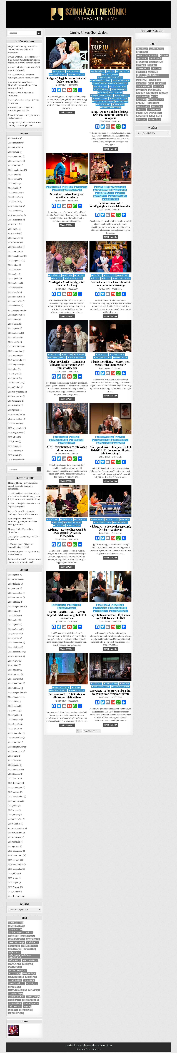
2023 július (13, 265)
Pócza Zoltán (101, 196)
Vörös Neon (119, 104)
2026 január (13, 152)
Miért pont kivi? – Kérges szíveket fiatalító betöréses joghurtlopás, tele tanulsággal (110, 450)
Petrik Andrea (101, 608)
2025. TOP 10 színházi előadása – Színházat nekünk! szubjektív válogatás (110, 115)
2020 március (14, 401)
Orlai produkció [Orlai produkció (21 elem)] (16, 977)
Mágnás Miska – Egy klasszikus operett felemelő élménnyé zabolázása (23, 49)
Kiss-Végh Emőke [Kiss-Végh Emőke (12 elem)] (30, 960)
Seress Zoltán (77, 440)
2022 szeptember (16, 310)
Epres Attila (82, 187)
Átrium (111, 71)
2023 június (13, 270)
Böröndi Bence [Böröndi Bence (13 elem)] (27, 936)
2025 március (14, 193)
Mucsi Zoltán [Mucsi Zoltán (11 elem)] (29, 973)
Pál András (80, 354)
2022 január (13, 342)
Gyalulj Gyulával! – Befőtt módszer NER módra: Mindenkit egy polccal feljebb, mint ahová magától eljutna (24, 60)
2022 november (15, 301)
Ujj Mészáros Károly (77, 357)
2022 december (15, 297)
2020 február (14, 405)
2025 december (15, 156)
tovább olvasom (67, 112)
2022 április (13, 328)
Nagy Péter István (103, 89)
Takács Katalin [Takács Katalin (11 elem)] (15, 1006)
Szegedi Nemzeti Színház (103, 101)
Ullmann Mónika (121, 522)
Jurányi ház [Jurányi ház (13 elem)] (14, 952)
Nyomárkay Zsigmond (106, 193)
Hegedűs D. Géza (112, 683)
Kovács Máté (118, 605)
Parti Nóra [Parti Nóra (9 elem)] (31, 977)
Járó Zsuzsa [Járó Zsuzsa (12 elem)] (15, 960)
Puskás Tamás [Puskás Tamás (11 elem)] (15, 980)
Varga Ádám (119, 443)
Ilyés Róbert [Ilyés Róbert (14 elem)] (29, 949)
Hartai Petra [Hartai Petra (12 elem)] (15, 949)
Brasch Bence (98, 519)
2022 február (14, 337)
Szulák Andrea (74, 525)
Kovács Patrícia (118, 354)
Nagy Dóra (68, 354)
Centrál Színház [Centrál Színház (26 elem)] (16, 939)
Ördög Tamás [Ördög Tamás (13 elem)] (25, 1010)
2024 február (14, 242)
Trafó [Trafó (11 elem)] (27, 1006)
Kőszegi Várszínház (122, 80)
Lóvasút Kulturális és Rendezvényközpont (111, 83)
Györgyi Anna (81, 519)
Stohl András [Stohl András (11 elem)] (15, 1003)
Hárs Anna (68, 275)
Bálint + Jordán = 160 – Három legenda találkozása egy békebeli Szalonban (66, 615)
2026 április (13, 138)
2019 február (14, 451)
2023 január (13, 292)
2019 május (13, 446)
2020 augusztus (15, 396)
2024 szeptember (16, 215)
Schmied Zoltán (121, 357)
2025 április (13, 188)
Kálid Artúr (58, 278)
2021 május (13, 374)
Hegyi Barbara (74, 71)
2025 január (13, 202)
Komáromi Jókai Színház (102, 80)
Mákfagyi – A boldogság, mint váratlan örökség (67, 283)
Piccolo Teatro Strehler (103, 95)
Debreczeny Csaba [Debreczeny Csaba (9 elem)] (16, 942)
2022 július (13, 319)
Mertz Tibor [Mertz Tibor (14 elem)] (15, 973)
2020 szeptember (16, 392)
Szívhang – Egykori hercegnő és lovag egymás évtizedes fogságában (67, 533)
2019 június (13, 442)
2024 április (13, 233)
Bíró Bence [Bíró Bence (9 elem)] (14, 936)
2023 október (14, 251)
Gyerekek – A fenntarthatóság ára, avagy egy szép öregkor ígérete (110, 692)
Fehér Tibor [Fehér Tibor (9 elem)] (14, 946)
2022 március (14, 333)
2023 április (13, 279)
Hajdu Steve (110, 275)
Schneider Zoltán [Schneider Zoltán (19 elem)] (16, 996)
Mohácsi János (101, 86)
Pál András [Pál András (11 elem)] (29, 980)
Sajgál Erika (60, 525)
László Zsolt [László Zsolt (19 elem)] (15, 967)
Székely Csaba (122, 101)
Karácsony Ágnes (118, 187)
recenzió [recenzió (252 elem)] (31, 983)
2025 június (13, 179)
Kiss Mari (58, 190)
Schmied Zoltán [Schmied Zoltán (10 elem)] (16, 993)
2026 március (14, 143)
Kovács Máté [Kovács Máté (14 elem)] (15, 964)
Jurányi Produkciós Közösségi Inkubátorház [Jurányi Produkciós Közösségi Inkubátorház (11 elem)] (20, 956)
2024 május (13, 229)
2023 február (14, 288)
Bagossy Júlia (124, 71)
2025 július (13, 174)
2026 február (14, 147)
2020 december (15, 383)
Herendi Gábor (61, 437)
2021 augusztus (15, 365)
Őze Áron (103, 92)
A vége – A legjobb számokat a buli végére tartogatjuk (66, 79)
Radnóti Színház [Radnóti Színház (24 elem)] (16, 983)
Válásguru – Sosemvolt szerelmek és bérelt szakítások (110, 528)
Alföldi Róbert (99, 71)
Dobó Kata (97, 275)
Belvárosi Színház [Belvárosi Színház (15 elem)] (17, 926)
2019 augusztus (15, 432)
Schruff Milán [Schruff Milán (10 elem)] (33, 996)
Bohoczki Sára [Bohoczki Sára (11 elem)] (15, 929)
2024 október (14, 211)
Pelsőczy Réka (116, 92)
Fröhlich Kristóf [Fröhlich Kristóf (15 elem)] (29, 946)
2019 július (13, 437)
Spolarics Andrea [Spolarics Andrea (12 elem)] (30, 1000)
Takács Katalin (105, 443)
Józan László (113, 519)
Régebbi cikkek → (92, 731)
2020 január (13, 410)
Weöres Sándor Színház (111, 107)
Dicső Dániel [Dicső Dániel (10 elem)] (32, 942)
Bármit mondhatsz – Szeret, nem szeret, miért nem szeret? (110, 363)
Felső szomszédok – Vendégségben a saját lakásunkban (110, 204)
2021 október (14, 356)
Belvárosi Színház (111, 74)
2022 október (14, 306)
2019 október (14, 424)
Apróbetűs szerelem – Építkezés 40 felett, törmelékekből (110, 616)
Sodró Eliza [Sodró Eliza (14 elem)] (14, 1000)
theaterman (62, 85)
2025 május (13, 184)
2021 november (15, 351)
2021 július (13, 369)
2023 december (15, 247)
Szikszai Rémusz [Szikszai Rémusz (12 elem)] (31, 1003)
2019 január (13, 455)
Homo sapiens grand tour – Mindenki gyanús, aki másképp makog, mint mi (22, 85)
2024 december (15, 206)
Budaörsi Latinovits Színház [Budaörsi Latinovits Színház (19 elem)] (21, 932)
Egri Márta (97, 683)
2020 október (14, 387)
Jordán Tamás (75, 605)
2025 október (14, 165)
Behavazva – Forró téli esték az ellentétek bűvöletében (67, 695)
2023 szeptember (16, 256)
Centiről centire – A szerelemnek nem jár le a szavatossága (110, 283)
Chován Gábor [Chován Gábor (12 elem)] (32, 939)
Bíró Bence (68, 187)
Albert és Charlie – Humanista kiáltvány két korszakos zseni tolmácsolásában (67, 365)
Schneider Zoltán (77, 74)
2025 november (15, 161)
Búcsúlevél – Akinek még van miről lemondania (66, 195)
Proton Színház (123, 95)
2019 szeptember (15, 428)
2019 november (15, 419)
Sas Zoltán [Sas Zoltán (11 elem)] (34, 990)
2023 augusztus (15, 261)
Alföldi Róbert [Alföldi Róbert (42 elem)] (16, 923)
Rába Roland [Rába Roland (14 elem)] (15, 987)
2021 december (15, 347)
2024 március (14, 238)
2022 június (13, 324)
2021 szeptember (15, 360)
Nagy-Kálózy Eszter (61, 687)
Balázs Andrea (102, 187)
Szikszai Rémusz (104, 104)
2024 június (13, 224)
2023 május (13, 274)
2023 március (14, 283)
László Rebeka (120, 190)
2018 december (15, 460)
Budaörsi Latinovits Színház (111, 77)
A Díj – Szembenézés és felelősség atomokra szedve (66, 448)
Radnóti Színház (101, 98)
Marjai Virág (124, 275)
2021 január (13, 378)
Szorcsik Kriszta (68, 443)
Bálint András (60, 605)
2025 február (14, 197)
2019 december (15, 414)
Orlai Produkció (120, 89)
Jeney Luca (80, 275)
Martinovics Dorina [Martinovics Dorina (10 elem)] (17, 970)
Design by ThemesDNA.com (89, 1049)
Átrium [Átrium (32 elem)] (13, 1010)
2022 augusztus (15, 315)
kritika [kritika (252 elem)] (27, 964)
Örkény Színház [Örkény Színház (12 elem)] (16, 1013)
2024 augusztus (15, 220)
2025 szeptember (16, 170)
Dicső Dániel (59, 71)
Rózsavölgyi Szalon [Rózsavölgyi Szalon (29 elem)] (18, 990)
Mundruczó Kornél (118, 86)
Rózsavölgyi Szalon (59, 74)
